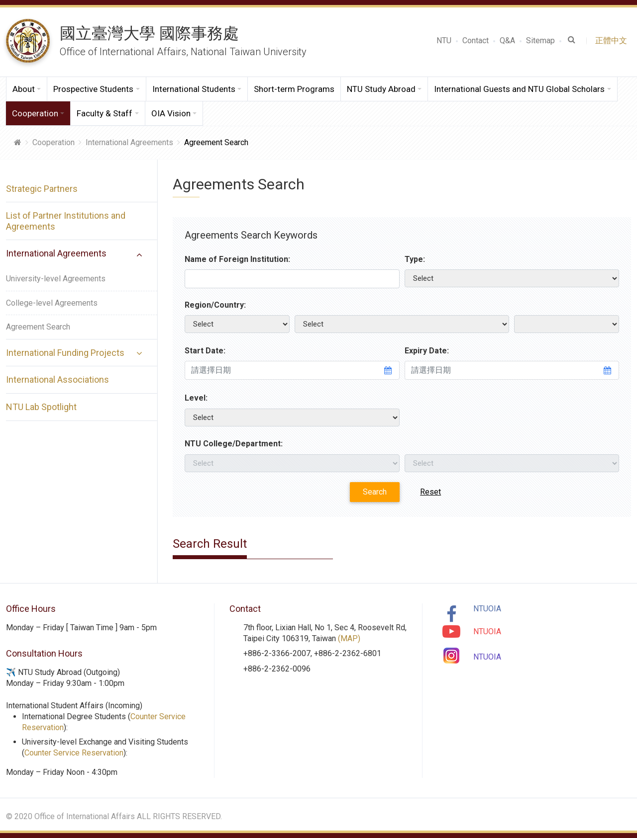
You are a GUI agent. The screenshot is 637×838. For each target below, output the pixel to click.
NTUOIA (487, 608)
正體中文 (613, 40)
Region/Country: (215, 305)
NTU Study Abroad (381, 89)
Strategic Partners (42, 188)
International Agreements (129, 142)
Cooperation (35, 113)
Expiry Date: (427, 350)
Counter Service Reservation (73, 752)
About (23, 89)
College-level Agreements (52, 303)
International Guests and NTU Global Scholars (519, 89)
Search (375, 492)
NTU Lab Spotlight (41, 407)
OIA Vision (171, 113)
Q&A (507, 40)
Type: (415, 259)
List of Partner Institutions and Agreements (65, 221)
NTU (443, 40)
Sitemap (540, 40)
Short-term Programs (294, 89)
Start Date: (205, 350)
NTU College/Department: (234, 443)
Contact (475, 40)
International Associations (57, 379)
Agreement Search (38, 327)
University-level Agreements (56, 278)
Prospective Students (93, 89)
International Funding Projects (65, 352)
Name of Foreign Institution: (237, 259)
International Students (193, 89)
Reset (430, 492)
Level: (196, 398)
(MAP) (349, 638)
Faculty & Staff (104, 113)
